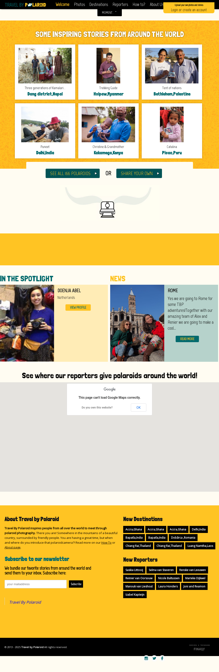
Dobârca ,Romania (183, 538)
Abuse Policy (89, 658)
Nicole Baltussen (169, 578)
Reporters (120, 4)
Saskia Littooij (134, 570)
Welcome (62, 4)
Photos (79, 4)
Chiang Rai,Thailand (138, 546)
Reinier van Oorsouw (138, 578)
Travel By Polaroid (25, 602)
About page (13, 547)
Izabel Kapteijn (134, 595)
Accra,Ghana (133, 529)
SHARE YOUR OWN (137, 173)
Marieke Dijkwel (195, 578)
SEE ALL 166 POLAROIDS (70, 173)
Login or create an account (189, 7)
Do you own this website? (97, 407)
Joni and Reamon (194, 586)
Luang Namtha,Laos (200, 546)
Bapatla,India (134, 538)
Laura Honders (168, 586)
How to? (139, 4)
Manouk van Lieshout (139, 586)
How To (106, 542)
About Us (157, 4)
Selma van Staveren (161, 570)
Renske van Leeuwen (192, 570)
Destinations (98, 4)
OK (138, 407)
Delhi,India (199, 529)
